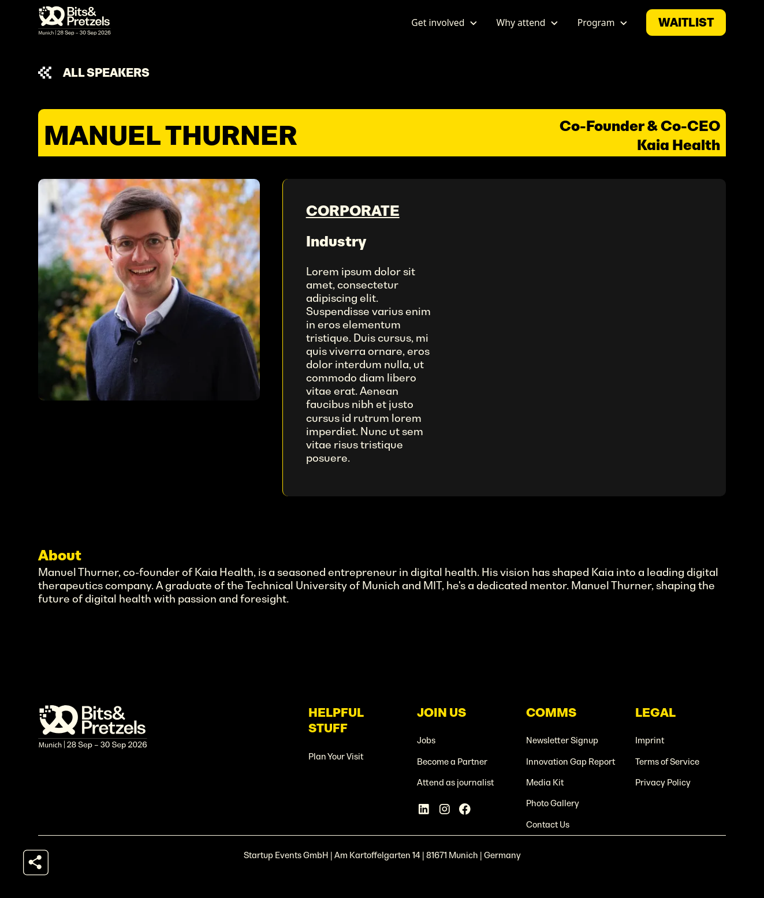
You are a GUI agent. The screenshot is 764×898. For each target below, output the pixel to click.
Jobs (426, 740)
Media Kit (545, 782)
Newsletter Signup (562, 740)
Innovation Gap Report (570, 761)
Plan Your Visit (335, 756)
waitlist (686, 22)
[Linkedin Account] (424, 809)
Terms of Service (667, 761)
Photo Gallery (552, 803)
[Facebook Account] (465, 809)
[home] (74, 22)
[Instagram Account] (445, 809)
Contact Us (547, 824)
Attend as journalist (455, 782)
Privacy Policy (663, 782)
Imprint (649, 740)
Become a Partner (452, 761)
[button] (445, 23)
